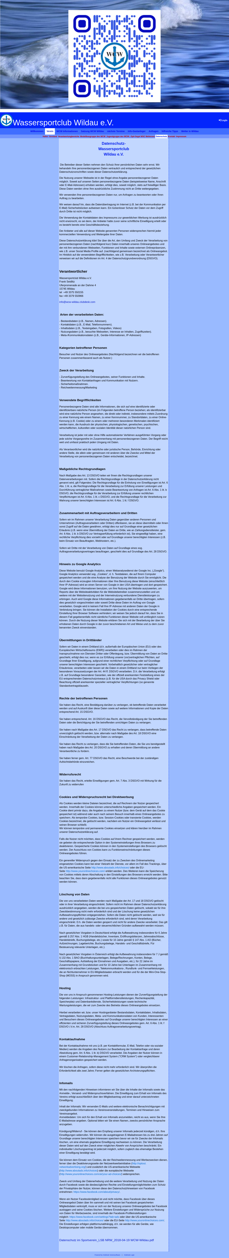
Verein (50, 131)
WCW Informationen (67, 131)
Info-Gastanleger (137, 131)
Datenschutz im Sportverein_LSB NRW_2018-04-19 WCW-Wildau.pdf (106, 1240)
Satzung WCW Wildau (92, 131)
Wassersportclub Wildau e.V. (63, 122)
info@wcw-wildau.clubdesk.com (77, 302)
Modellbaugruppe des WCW (92, 136)
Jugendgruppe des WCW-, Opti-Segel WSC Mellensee (130, 136)
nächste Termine (116, 131)
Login (222, 120)
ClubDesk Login (129, 1255)
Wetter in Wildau (190, 131)
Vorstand (53, 136)
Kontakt (171, 136)
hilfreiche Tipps (170, 131)
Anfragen (153, 131)
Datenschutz (161, 136)
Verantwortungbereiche (68, 136)
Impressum (181, 136)
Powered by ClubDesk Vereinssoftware (107, 1255)
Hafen (45, 136)
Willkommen (36, 131)
